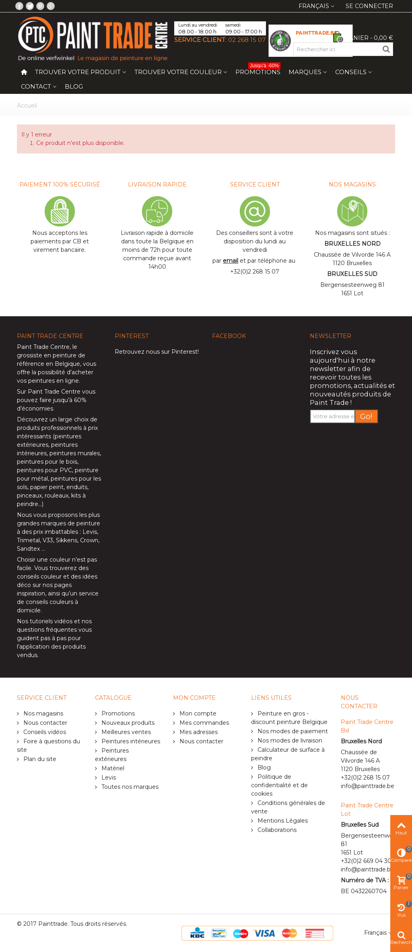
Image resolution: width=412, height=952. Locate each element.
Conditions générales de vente (288, 807)
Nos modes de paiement (292, 731)
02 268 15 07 (247, 40)
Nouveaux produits (127, 722)
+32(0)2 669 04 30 (366, 861)
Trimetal (28, 540)
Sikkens (66, 540)
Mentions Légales (282, 820)
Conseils (351, 72)
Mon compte (197, 713)
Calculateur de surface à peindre (288, 754)
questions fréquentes (47, 629)
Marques (304, 72)
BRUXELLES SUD (352, 274)
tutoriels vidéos (51, 621)
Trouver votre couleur (178, 72)
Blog (74, 86)
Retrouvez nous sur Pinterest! (157, 351)
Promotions (257, 70)
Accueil (27, 105)
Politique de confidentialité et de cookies (279, 785)
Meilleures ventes (125, 732)
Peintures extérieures (112, 755)
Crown (89, 540)
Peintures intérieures (130, 741)
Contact (36, 86)
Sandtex (28, 548)
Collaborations (276, 830)
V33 (48, 540)
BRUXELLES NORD (352, 243)
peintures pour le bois (47, 461)
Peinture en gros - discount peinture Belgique (289, 718)
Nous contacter (44, 722)
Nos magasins (42, 713)
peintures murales (74, 453)
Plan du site (39, 759)
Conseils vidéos (44, 732)
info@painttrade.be (367, 786)
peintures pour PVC (44, 470)
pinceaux (29, 495)
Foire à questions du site (48, 745)
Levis (89, 531)
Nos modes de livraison (289, 740)
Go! (366, 416)
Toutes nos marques (129, 786)
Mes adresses (198, 732)
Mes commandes (203, 722)
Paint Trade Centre (43, 347)
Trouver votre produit (78, 72)
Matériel (112, 768)
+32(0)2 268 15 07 (254, 271)
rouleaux (56, 495)
